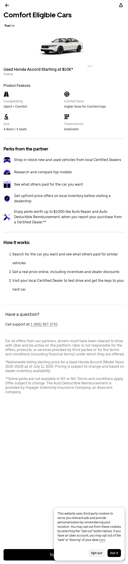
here (102, 540)
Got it (114, 553)
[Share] (121, 5)
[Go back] (7, 5)
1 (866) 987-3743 (44, 324)
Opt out (96, 553)
